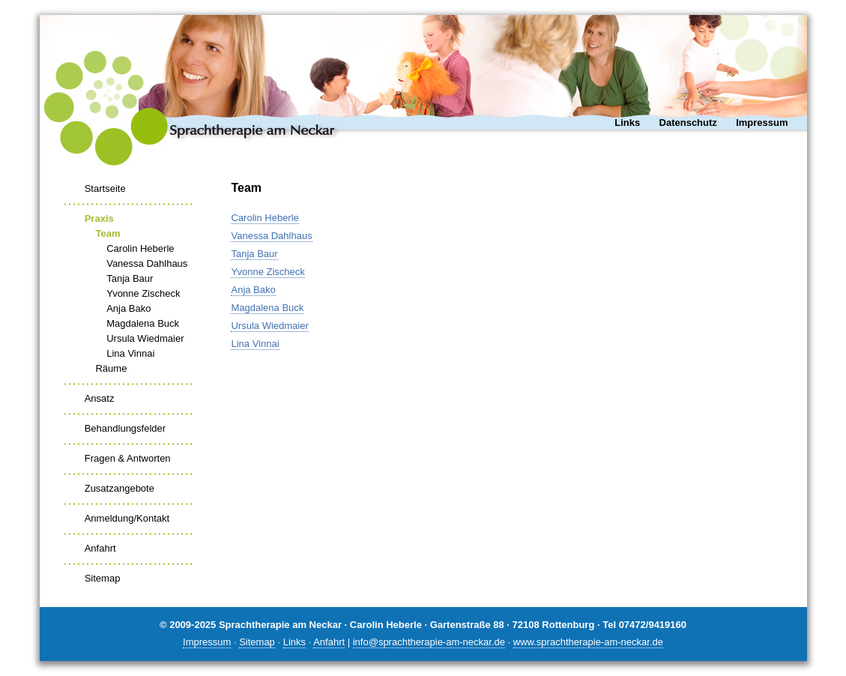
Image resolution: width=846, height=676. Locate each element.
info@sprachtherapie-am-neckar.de (429, 642)
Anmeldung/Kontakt (127, 518)
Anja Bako (128, 308)
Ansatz (100, 398)
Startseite (105, 188)
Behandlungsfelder (125, 428)
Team (107, 233)
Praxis (99, 218)
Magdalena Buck (142, 323)
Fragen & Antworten (128, 458)
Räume (111, 368)
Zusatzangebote (119, 488)
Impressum (762, 122)
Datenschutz (688, 122)
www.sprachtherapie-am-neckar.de (588, 642)
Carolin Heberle (140, 248)
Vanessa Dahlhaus (146, 263)
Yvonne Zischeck (143, 293)
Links (627, 122)
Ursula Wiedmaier (145, 338)
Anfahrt (100, 548)
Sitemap (103, 578)
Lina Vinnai (130, 353)
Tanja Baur (129, 278)
